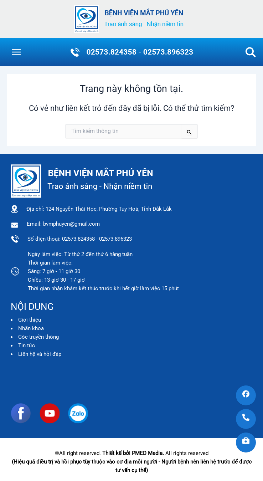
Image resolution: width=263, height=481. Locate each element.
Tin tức (26, 345)
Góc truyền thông (38, 337)
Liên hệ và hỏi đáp (39, 354)
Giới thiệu (29, 320)
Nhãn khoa (31, 328)
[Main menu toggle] (16, 52)
